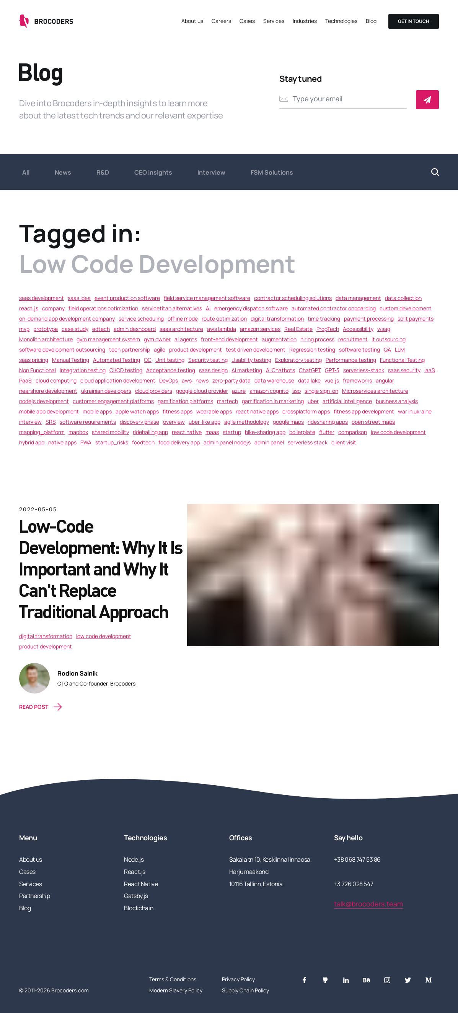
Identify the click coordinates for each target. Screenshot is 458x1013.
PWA (85, 442)
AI (208, 308)
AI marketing (246, 370)
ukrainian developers (106, 390)
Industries (305, 20)
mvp (24, 328)
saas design (213, 370)
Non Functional (37, 370)
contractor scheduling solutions (293, 297)
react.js (28, 308)
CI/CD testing (125, 370)
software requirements (88, 421)
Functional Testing (402, 359)
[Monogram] (428, 980)
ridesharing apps (328, 421)
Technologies (341, 20)
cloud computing (56, 380)
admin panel (269, 442)
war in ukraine (415, 411)
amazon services (260, 328)
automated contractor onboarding (334, 308)
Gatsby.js (136, 895)
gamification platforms (185, 401)
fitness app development (364, 411)
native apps (62, 442)
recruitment (353, 339)
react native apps (257, 411)
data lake (309, 380)
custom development (406, 308)
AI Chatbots (280, 370)
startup (232, 432)
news (202, 380)
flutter (326, 432)
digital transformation (277, 318)
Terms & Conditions (172, 979)
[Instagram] (387, 980)
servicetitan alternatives (172, 308)
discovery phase (139, 421)
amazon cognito (268, 390)
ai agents (185, 339)
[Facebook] (304, 980)
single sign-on (321, 390)
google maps (288, 421)
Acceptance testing (170, 370)
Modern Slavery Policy (175, 990)
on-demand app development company (67, 318)
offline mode (183, 318)
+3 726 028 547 (353, 884)
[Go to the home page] (47, 21)
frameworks (357, 380)
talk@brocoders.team (368, 903)
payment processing (369, 318)
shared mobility (110, 432)
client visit (343, 442)
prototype (45, 328)
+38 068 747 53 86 (357, 859)
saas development (41, 297)
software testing (359, 349)
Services (273, 20)
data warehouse (274, 380)
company (53, 308)
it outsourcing (389, 339)
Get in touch (413, 21)
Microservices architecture (375, 390)
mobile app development (49, 411)
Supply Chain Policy (245, 990)
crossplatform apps (306, 411)
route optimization (224, 318)
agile (159, 349)
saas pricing (33, 359)
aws (187, 380)
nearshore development (48, 390)
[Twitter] (407, 980)
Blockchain (138, 908)
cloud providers (153, 390)
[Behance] (366, 980)
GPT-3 (332, 370)
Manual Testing (70, 359)
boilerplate (302, 432)
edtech (101, 328)
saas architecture (181, 328)
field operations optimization (103, 308)
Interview (211, 172)
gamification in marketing (273, 401)
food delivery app (179, 442)
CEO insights (153, 172)
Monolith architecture (46, 339)
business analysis (397, 401)
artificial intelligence (347, 401)
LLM (400, 349)
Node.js (133, 859)
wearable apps (214, 411)
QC (148, 359)
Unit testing (169, 359)
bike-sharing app (265, 432)
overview (174, 421)
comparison (352, 432)
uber (313, 401)
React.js (134, 871)
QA (387, 349)
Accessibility (358, 328)
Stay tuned (300, 78)
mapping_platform (42, 432)
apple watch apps (137, 411)
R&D (102, 172)
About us (192, 20)
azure (239, 390)
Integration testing (83, 370)
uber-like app (204, 421)
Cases (247, 20)
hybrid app (31, 442)
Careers (221, 20)
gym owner (157, 339)
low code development (398, 432)
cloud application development (117, 380)
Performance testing (351, 359)
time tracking (324, 318)
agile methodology (246, 421)
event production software (127, 297)
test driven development (255, 349)
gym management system (108, 339)
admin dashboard (135, 328)
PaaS (25, 380)
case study (75, 328)
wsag (383, 328)
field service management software (207, 297)
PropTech (327, 328)
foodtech (143, 442)
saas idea (79, 297)
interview (30, 421)
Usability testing (251, 359)
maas (212, 432)
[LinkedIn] (345, 980)
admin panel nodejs (227, 442)
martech (227, 401)
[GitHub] (325, 980)
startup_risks (111, 442)
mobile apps (97, 411)
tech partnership (129, 349)
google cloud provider (202, 390)
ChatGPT (310, 370)
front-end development (229, 339)
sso (296, 390)
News (63, 172)
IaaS (429, 370)
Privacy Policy (238, 979)
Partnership (34, 895)
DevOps (168, 380)
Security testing (208, 359)
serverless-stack (363, 370)
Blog (371, 20)
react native (187, 432)
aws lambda (221, 328)
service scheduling (141, 318)
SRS (51, 421)
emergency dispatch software (251, 308)
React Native (141, 884)
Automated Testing (116, 359)
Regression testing (312, 349)
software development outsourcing (62, 349)
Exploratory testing (298, 359)
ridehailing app (150, 432)
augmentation (279, 339)
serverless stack (308, 442)
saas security (404, 370)
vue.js (331, 380)
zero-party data (231, 380)
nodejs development (44, 401)
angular (385, 380)
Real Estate (298, 328)
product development (195, 349)
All (25, 172)
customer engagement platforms (113, 401)
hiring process (317, 339)
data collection (403, 297)
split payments (416, 318)
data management (358, 297)
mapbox (78, 432)
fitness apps (177, 411)
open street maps (373, 421)
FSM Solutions (272, 172)
